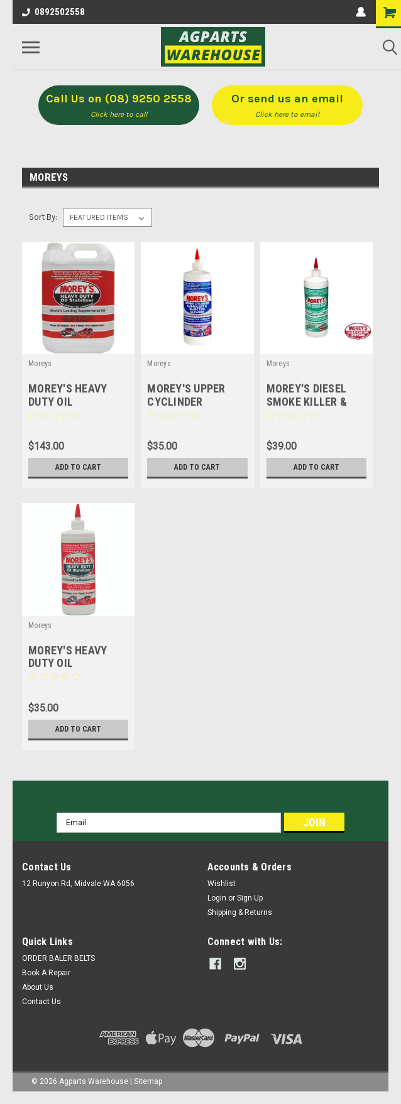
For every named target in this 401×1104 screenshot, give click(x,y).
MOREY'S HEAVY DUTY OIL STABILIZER (67, 663)
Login (216, 898)
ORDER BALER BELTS (58, 958)
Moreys (40, 363)
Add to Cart (78, 467)
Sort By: (43, 217)
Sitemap (148, 1081)
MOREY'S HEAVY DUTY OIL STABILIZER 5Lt (67, 401)
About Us (37, 987)
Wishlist (221, 883)
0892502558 (53, 12)
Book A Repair (46, 972)
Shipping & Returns (239, 912)
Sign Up (250, 898)
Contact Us (41, 1001)
